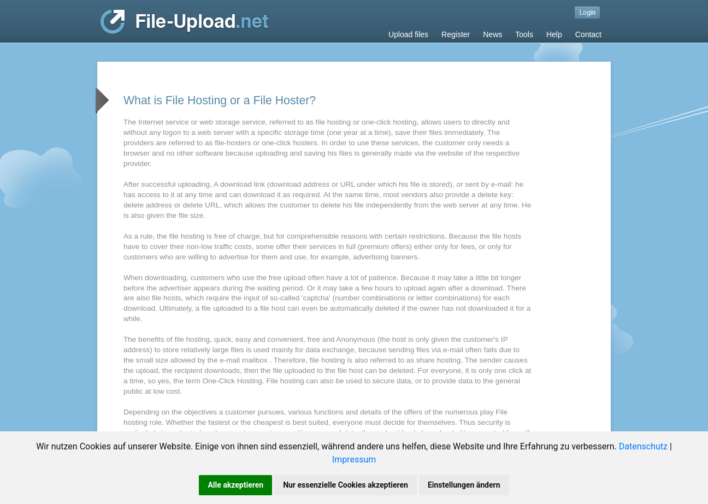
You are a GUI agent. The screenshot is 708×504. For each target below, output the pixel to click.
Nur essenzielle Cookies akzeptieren (345, 485)
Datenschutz (643, 446)
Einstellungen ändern (464, 485)
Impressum (354, 459)
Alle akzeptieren (235, 485)
